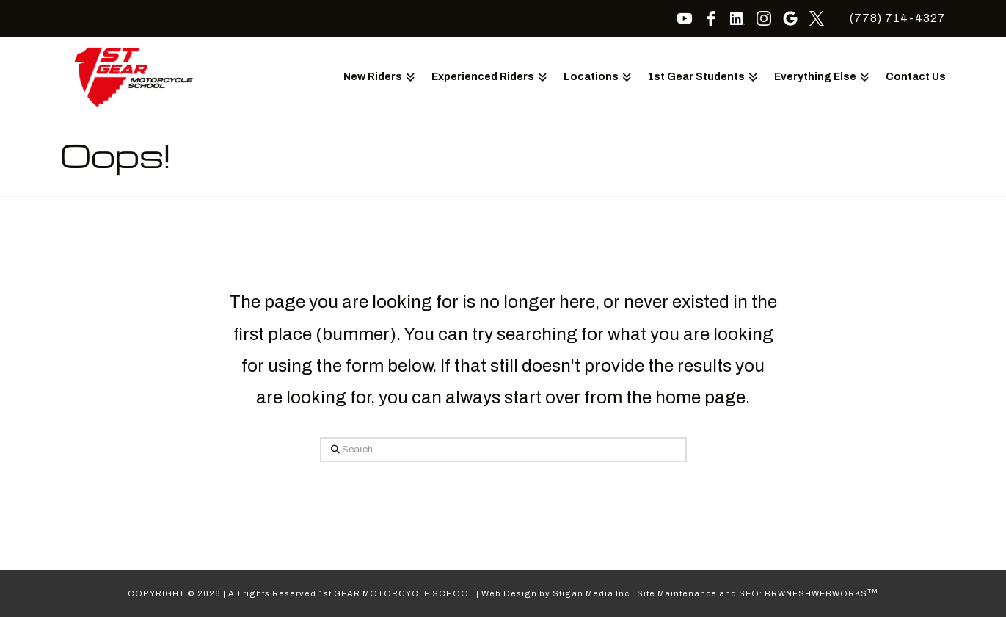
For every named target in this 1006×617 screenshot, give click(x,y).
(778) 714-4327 (898, 18)
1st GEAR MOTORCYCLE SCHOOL (396, 593)
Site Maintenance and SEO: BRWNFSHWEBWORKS (757, 593)
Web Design (509, 593)
